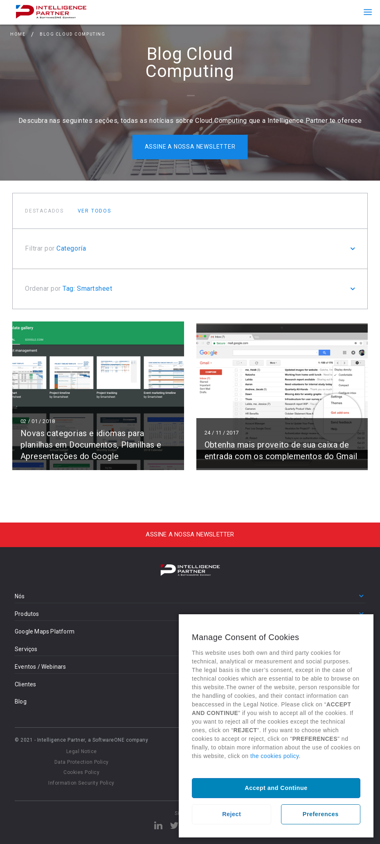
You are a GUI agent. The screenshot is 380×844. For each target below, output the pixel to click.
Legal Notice (81, 751)
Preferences (321, 814)
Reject (231, 814)
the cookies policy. (275, 756)
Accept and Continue (276, 788)
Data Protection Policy (81, 762)
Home (17, 34)
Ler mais (98, 395)
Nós (20, 596)
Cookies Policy (81, 772)
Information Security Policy (81, 783)
